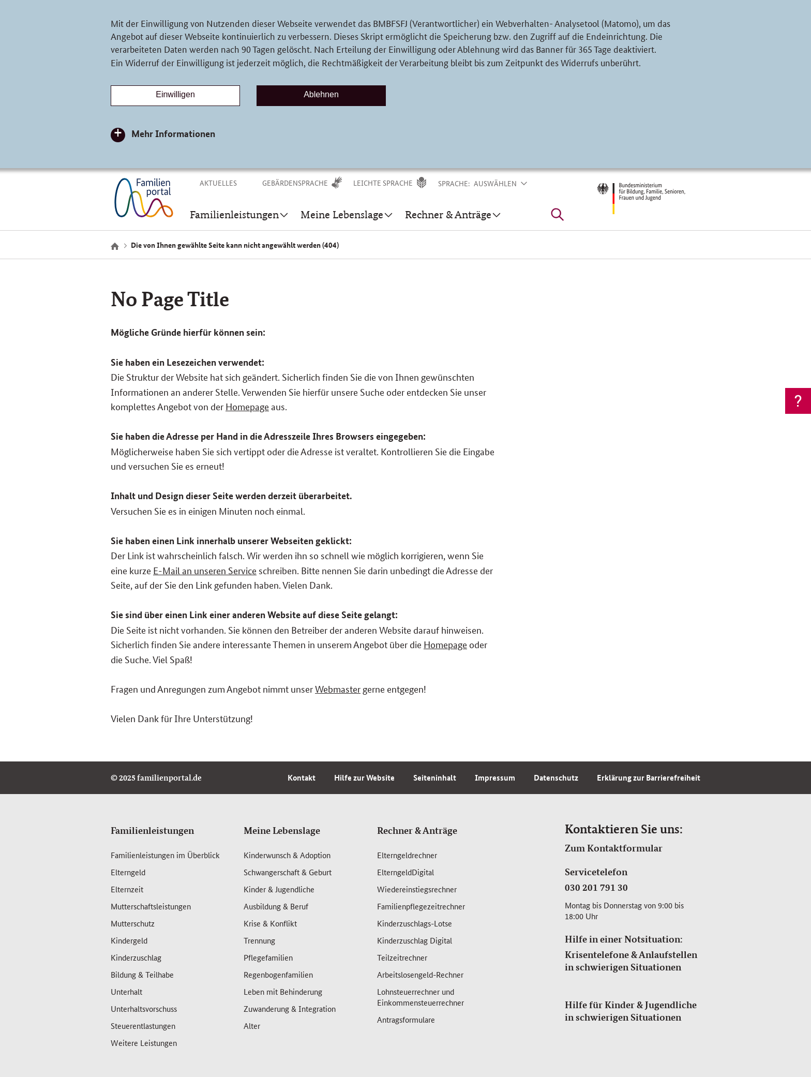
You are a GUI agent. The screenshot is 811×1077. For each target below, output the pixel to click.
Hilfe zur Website (364, 777)
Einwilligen (175, 94)
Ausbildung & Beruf (276, 906)
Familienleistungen (152, 830)
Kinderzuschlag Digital (414, 940)
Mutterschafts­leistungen (151, 906)
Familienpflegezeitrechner (421, 906)
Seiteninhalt (434, 777)
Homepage (247, 406)
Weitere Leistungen (144, 1042)
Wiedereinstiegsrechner (417, 889)
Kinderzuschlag (136, 957)
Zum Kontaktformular (614, 848)
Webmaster (338, 688)
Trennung (259, 940)
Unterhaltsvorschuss (144, 1008)
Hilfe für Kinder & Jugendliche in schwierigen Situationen (631, 1010)
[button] (507, 183)
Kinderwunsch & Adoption (287, 854)
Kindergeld (129, 940)
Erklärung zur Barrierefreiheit (648, 777)
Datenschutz (556, 777)
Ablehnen (321, 94)
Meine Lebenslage (282, 830)
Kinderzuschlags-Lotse (414, 923)
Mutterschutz (133, 923)
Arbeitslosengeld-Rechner (420, 974)
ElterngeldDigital (405, 871)
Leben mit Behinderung (283, 991)
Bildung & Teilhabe (142, 974)
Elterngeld (128, 871)
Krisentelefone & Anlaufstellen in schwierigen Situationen (631, 960)
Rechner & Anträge (417, 830)
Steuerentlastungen (143, 1025)
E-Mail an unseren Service (205, 570)
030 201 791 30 (596, 887)
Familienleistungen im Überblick (165, 854)
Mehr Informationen (173, 133)
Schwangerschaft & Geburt (288, 871)
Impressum (495, 777)
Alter (252, 1025)
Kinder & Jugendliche (279, 889)
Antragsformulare (406, 1019)
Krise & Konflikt (270, 923)
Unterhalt (126, 991)
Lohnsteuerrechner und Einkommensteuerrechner (420, 997)
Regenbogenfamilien (278, 974)
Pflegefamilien (268, 957)
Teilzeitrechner (402, 957)
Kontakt (302, 777)
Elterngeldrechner (407, 854)
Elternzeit (127, 889)
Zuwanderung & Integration (290, 1008)
